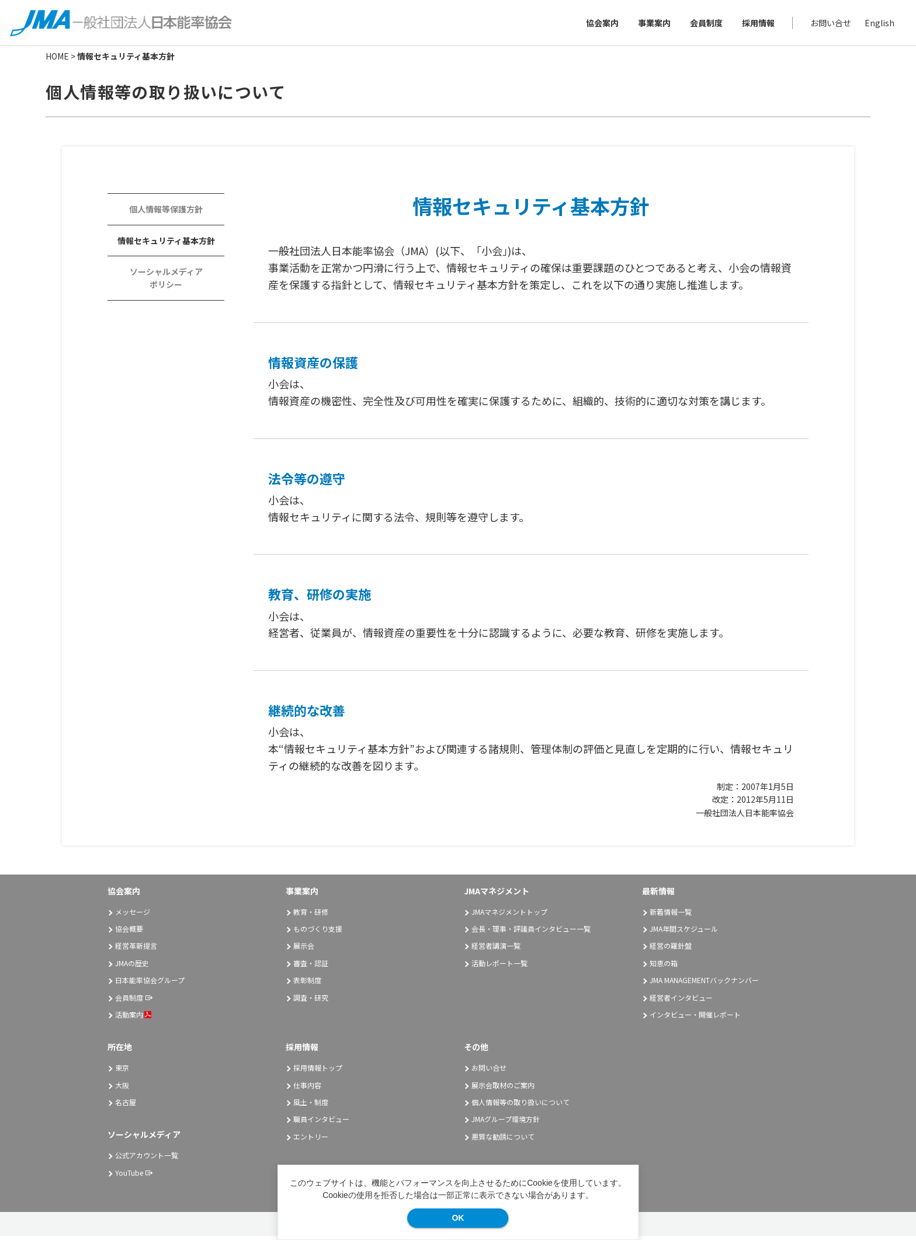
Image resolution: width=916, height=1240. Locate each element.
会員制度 (704, 24)
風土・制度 (310, 1106)
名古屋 (125, 1106)
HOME (57, 60)
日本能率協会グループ (150, 984)
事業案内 (652, 24)
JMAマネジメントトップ (509, 915)
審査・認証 (310, 967)
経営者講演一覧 (496, 950)
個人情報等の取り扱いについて (520, 1106)
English (878, 24)
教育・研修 (310, 915)
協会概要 (129, 933)
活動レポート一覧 (499, 967)
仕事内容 (307, 1088)
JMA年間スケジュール (684, 933)
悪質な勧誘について (503, 1140)
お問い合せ (829, 24)
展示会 (303, 950)
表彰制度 (307, 984)
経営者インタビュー (681, 1001)
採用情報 (756, 24)
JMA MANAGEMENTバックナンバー (704, 984)
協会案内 (600, 24)
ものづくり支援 (317, 933)
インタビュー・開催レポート (695, 1018)
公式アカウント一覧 (146, 1159)
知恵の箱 (664, 967)
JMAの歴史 (132, 967)
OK (458, 1217)
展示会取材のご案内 (503, 1088)
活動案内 (133, 1018)
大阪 (122, 1088)
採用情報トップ (317, 1072)
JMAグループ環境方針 (505, 1123)
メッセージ (132, 915)
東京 (122, 1072)
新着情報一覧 (671, 915)
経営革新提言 (136, 950)
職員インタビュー (321, 1123)
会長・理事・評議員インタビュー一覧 (531, 933)
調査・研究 (310, 1001)
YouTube (129, 1176)
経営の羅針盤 (671, 950)
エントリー (310, 1140)
